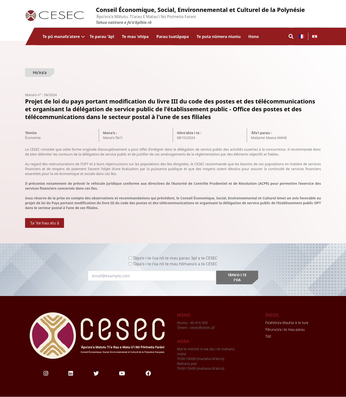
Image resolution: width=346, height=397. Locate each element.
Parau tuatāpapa (172, 36)
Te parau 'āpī (102, 36)
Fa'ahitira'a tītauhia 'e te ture (287, 322)
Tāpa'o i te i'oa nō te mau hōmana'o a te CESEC (175, 264)
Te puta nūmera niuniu (219, 36)
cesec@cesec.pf (202, 327)
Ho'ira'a (39, 72)
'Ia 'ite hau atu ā (44, 223)
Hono (253, 36)
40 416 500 (199, 322)
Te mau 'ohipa (135, 36)
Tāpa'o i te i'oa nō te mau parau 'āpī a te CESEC (175, 258)
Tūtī (268, 336)
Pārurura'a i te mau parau (285, 329)
